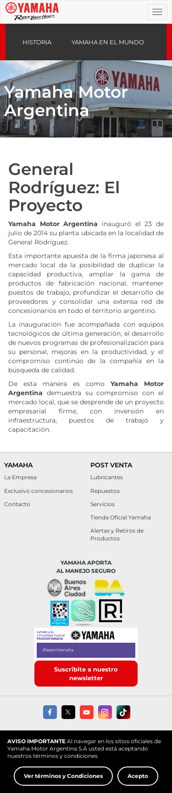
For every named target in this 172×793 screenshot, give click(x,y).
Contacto (17, 504)
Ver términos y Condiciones (63, 778)
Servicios (102, 504)
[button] (83, 613)
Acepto (138, 778)
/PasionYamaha (57, 649)
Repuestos (105, 490)
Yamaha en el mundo (108, 42)
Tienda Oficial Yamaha (120, 517)
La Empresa (20, 477)
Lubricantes (106, 477)
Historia (36, 42)
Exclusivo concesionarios (38, 490)
